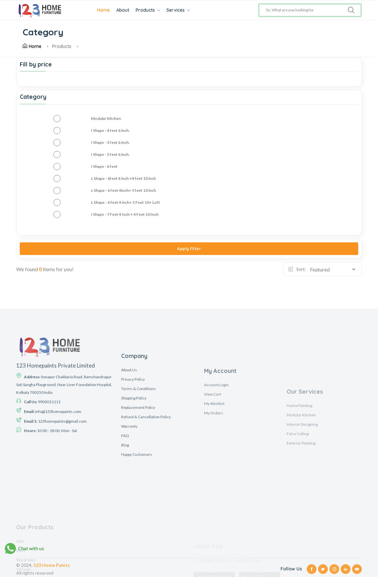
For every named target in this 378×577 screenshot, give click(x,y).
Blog (125, 505)
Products (148, 10)
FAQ (125, 495)
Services (178, 10)
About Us (129, 430)
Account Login (216, 448)
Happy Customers (136, 514)
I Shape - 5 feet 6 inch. (110, 154)
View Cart (212, 458)
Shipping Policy (133, 458)
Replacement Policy (138, 467)
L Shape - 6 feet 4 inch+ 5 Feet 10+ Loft (125, 202)
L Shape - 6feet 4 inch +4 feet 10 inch (123, 178)
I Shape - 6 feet (104, 166)
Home (103, 10)
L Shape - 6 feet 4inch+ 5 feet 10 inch (123, 190)
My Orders (213, 477)
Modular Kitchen (106, 118)
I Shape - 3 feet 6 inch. (110, 142)
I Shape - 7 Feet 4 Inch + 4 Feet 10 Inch (124, 214)
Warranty (129, 486)
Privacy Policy (133, 439)
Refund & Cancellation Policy (146, 477)
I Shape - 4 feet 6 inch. (110, 130)
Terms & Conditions (138, 448)
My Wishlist (214, 467)
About (122, 10)
